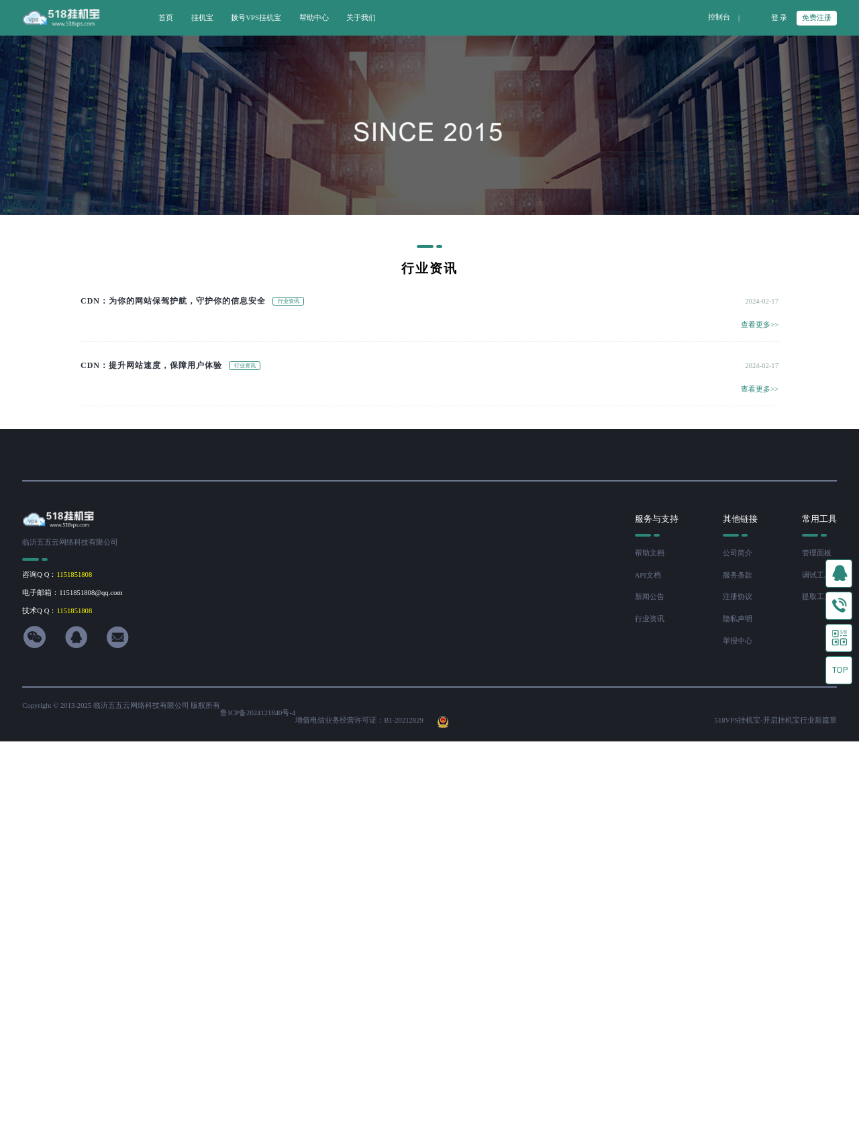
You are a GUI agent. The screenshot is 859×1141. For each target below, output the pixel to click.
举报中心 (737, 641)
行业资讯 (649, 619)
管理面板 (816, 553)
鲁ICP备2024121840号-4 (257, 713)
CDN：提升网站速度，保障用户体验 (151, 365)
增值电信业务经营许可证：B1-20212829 (359, 720)
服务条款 (737, 575)
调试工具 (816, 575)
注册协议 (737, 596)
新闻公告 (649, 596)
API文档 (648, 575)
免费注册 (816, 17)
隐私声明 (737, 619)
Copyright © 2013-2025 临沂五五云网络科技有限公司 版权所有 (121, 705)
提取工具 (816, 596)
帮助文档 (649, 553)
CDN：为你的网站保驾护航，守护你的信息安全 (173, 301)
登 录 (779, 17)
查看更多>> (759, 324)
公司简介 (737, 553)
